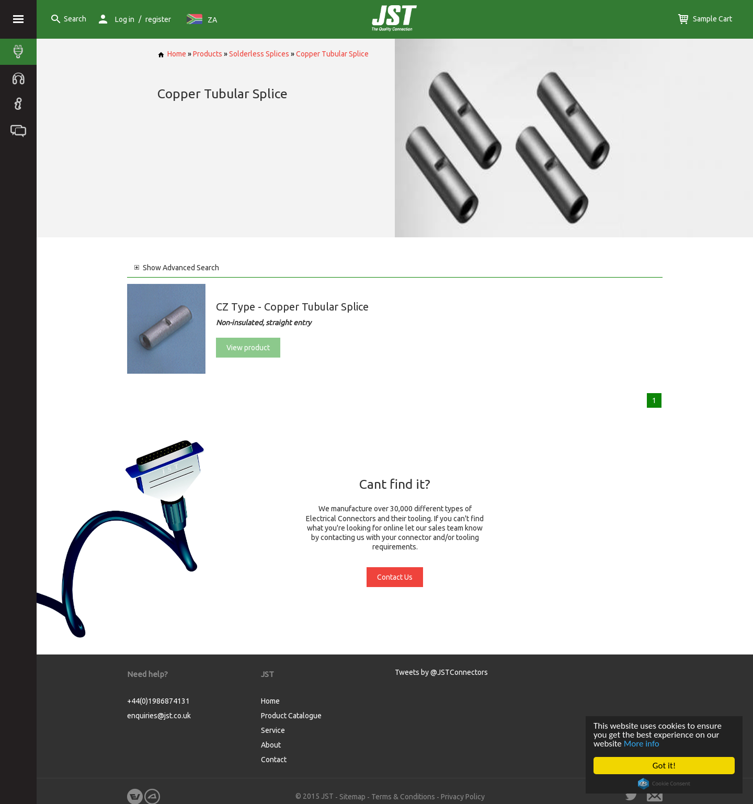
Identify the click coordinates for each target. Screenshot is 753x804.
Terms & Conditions (403, 796)
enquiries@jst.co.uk (159, 715)
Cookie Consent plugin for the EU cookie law (664, 783)
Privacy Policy (463, 796)
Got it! (664, 765)
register (158, 19)
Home (171, 54)
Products (207, 54)
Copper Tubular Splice (332, 54)
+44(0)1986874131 (158, 701)
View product (248, 347)
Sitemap (352, 796)
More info (641, 743)
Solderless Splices (259, 54)
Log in (124, 19)
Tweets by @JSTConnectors (441, 672)
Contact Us (395, 577)
